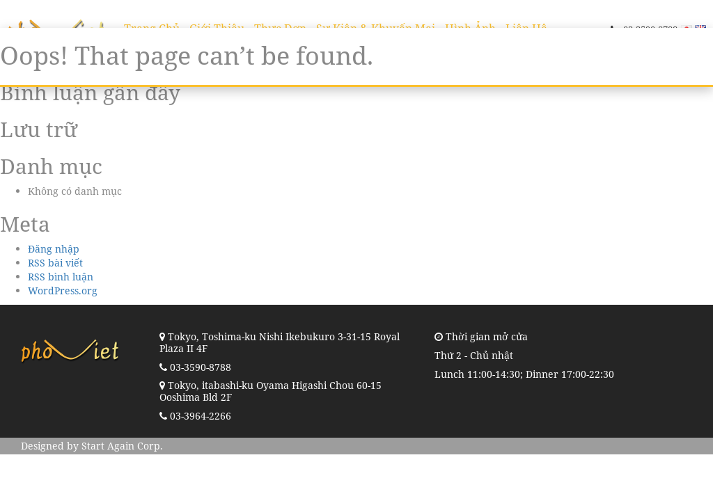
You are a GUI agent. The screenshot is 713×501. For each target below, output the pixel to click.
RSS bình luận (60, 276)
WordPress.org (62, 290)
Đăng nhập (53, 248)
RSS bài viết (55, 262)
